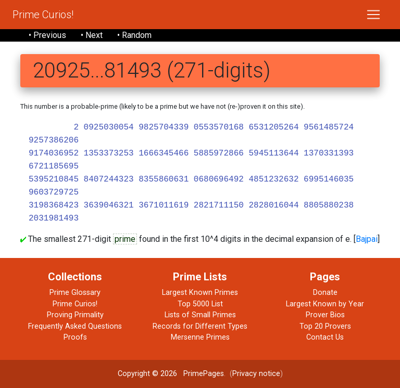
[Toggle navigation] (373, 14)
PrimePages (203, 373)
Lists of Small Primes (200, 315)
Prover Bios (325, 315)
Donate (325, 292)
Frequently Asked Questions (75, 326)
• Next (92, 35)
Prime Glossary (75, 292)
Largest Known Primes (200, 292)
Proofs (75, 337)
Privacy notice (256, 373)
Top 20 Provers (325, 326)
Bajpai (367, 239)
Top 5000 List (200, 304)
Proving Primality (75, 315)
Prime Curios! (42, 14)
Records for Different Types (200, 326)
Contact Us (325, 337)
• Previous (47, 35)
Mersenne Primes (200, 337)
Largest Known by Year (325, 304)
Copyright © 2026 (147, 373)
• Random (134, 35)
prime (125, 239)
